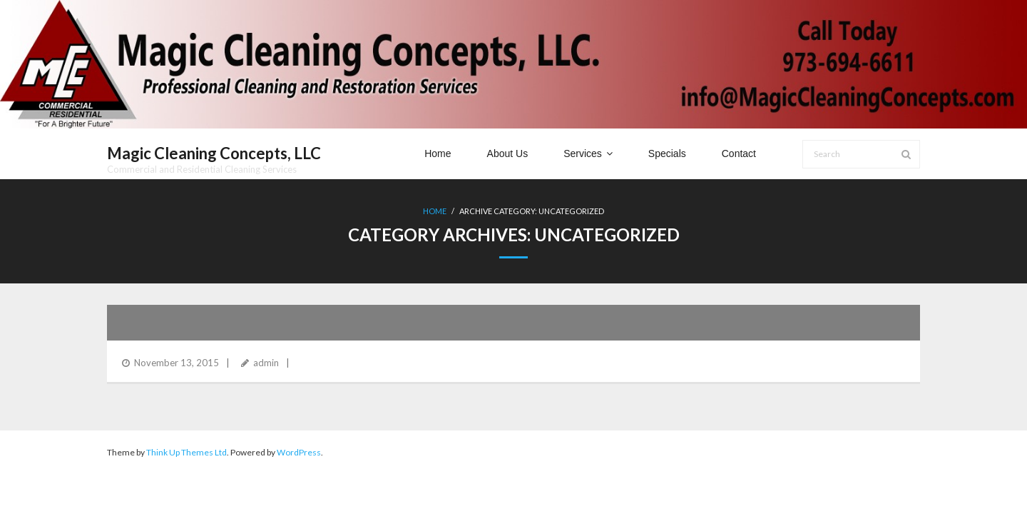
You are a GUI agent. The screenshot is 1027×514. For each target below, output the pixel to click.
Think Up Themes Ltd (186, 452)
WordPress (299, 452)
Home (434, 211)
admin (266, 362)
